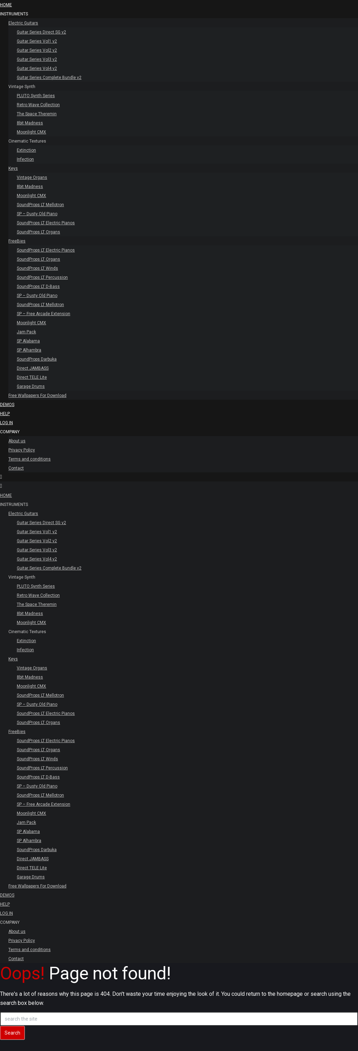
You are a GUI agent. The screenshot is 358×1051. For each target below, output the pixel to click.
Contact (16, 468)
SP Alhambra (29, 350)
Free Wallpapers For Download (37, 395)
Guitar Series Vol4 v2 (37, 68)
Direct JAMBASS (33, 368)
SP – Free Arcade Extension (43, 313)
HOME (6, 4)
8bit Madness (30, 123)
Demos (7, 404)
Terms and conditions (29, 459)
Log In (6, 422)
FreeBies (17, 241)
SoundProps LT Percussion (42, 277)
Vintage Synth (21, 86)
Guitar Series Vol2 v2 (37, 50)
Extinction (26, 150)
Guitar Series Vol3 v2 (37, 59)
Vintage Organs (32, 177)
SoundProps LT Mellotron (40, 204)
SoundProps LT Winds (37, 268)
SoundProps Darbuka (37, 359)
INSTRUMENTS (14, 14)
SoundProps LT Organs (38, 232)
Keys (13, 168)
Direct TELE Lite (32, 377)
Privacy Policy (21, 450)
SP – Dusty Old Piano (37, 213)
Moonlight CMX (31, 132)
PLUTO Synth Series (36, 95)
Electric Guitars (23, 23)
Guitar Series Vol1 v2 (37, 41)
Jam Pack (26, 331)
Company (10, 431)
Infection (25, 159)
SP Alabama (28, 341)
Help (5, 413)
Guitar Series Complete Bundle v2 (49, 77)
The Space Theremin (37, 113)
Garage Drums (31, 386)
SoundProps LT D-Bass (38, 286)
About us (17, 440)
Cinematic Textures (27, 141)
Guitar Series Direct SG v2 (41, 32)
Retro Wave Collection (38, 104)
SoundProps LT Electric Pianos (46, 222)
